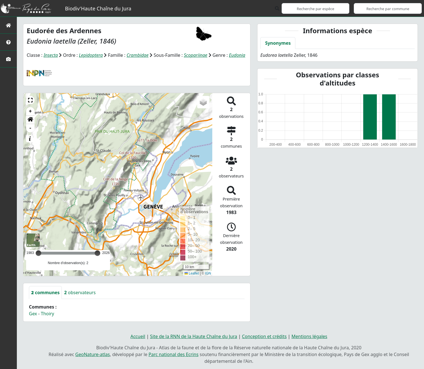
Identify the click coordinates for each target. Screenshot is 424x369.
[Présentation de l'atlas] (8, 42)
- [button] (30, 128)
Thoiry (47, 313)
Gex (33, 313)
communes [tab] (45, 292)
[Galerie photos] (8, 59)
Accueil (137, 336)
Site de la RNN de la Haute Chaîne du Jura (193, 336)
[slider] (97, 253)
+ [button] (30, 111)
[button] (30, 100)
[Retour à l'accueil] (8, 25)
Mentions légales (309, 336)
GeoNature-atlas (92, 354)
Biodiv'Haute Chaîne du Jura (98, 8)
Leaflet (191, 273)
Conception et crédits (264, 336)
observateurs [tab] (79, 292)
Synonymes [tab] (278, 43)
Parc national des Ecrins (174, 354)
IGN (208, 273)
